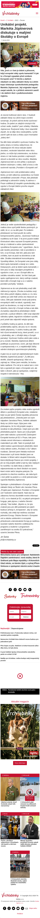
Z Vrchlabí (9, 20)
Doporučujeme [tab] (17, 628)
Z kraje (4, 814)
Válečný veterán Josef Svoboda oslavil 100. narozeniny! (9, 804)
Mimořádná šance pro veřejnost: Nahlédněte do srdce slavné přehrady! (20, 555)
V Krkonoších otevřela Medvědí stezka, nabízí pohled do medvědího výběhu (19, 881)
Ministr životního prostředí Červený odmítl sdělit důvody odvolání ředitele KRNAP (29, 843)
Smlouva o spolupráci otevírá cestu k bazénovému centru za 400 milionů (20, 566)
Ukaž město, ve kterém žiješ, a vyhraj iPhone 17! (20, 563)
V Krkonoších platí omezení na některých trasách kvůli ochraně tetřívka (28, 804)
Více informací (20, 763)
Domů (2, 20)
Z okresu (5, 775)
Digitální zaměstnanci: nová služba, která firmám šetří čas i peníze (20, 558)
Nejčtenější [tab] (5, 628)
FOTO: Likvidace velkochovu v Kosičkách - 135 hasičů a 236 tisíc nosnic (10, 843)
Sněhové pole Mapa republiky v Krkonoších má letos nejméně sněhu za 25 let (20, 560)
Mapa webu (33, 908)
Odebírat (25, 617)
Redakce (20, 913)
